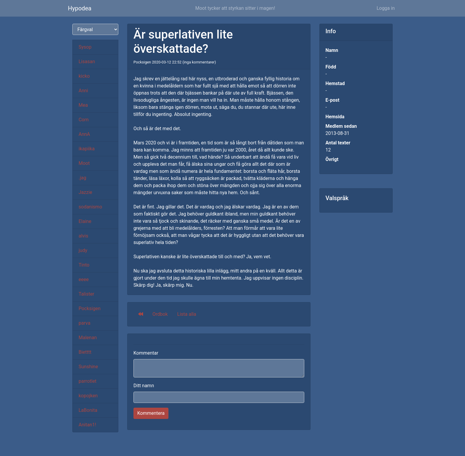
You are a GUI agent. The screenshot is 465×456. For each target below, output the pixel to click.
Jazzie (85, 192)
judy (83, 250)
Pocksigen (90, 308)
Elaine (85, 221)
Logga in (386, 8)
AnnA (84, 134)
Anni (83, 90)
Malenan (88, 337)
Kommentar (145, 353)
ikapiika (87, 149)
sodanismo (90, 207)
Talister (86, 294)
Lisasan (87, 61)
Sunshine (88, 366)
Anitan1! (87, 425)
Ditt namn (143, 385)
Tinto (84, 265)
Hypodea (79, 8)
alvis (83, 236)
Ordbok (160, 314)
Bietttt (85, 352)
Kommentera (151, 413)
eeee (84, 279)
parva (84, 323)
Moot (84, 163)
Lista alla (186, 314)
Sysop (85, 47)
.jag (82, 178)
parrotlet (87, 381)
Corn (84, 119)
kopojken (88, 395)
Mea (83, 105)
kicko (84, 76)
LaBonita (88, 410)
